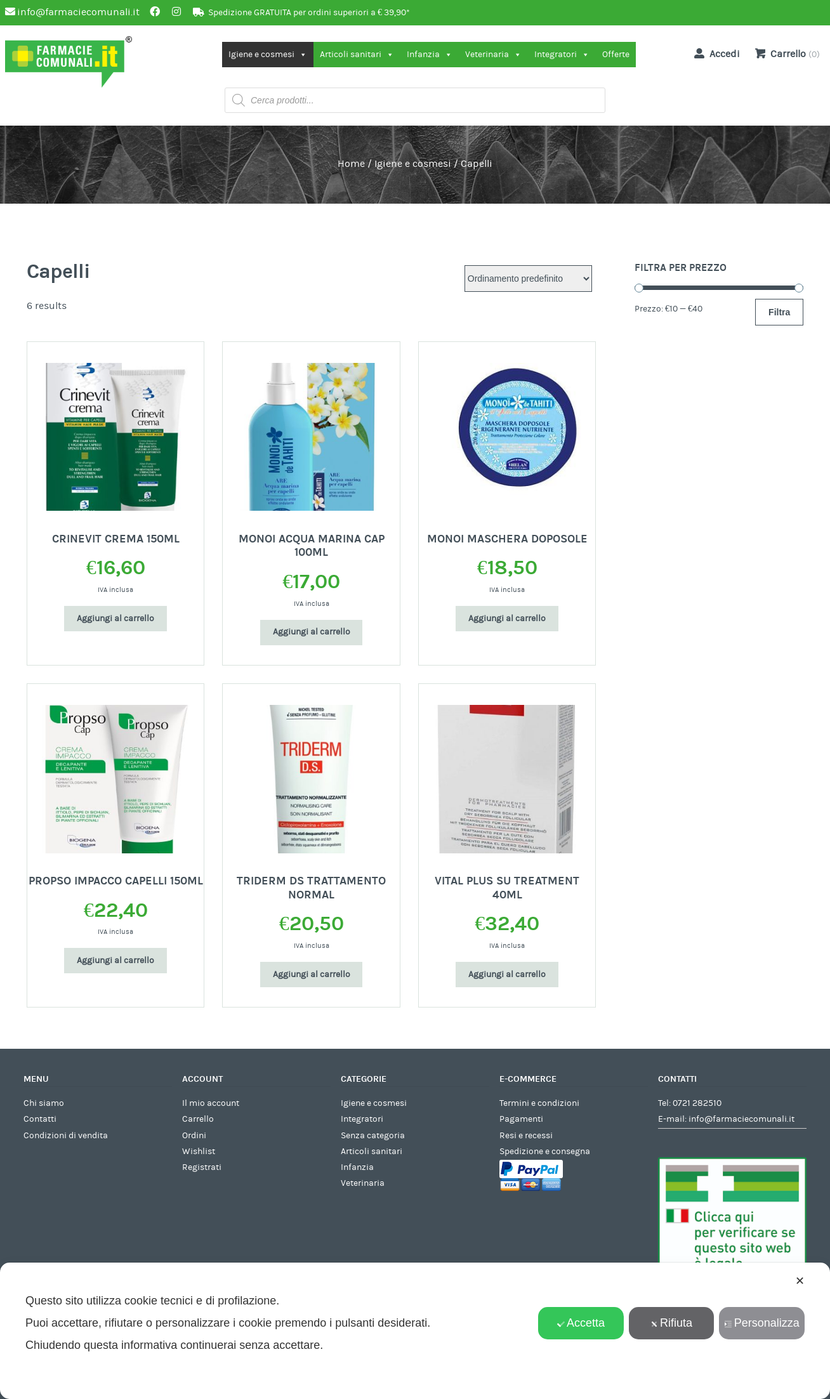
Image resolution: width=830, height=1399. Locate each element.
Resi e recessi (526, 1136)
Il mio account (210, 1103)
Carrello (198, 1119)
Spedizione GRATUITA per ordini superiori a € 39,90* (309, 13)
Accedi (714, 53)
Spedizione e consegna (544, 1151)
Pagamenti (521, 1119)
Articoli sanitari (357, 54)
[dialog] (415, 1331)
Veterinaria (493, 54)
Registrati (201, 1167)
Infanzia (429, 54)
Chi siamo (43, 1103)
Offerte (615, 54)
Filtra (779, 312)
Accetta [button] (581, 1323)
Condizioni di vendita (65, 1136)
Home (351, 163)
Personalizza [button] (762, 1323)
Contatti (39, 1119)
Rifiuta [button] (671, 1323)
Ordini (194, 1136)
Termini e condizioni (539, 1103)
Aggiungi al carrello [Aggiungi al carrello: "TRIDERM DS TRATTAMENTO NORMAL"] (311, 974)
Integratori (562, 54)
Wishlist (198, 1151)
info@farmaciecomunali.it (741, 1119)
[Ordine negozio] (528, 278)
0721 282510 (697, 1103)
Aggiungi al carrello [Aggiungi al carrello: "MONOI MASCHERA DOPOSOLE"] (507, 619)
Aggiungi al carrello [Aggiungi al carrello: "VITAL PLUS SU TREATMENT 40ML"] (507, 974)
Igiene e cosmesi (267, 54)
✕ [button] (800, 1281)
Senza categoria (373, 1136)
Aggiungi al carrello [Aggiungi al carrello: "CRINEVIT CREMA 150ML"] (115, 619)
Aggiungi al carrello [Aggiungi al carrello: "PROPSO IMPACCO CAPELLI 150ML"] (115, 961)
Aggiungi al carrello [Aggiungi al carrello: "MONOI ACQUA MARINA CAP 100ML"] (311, 632)
